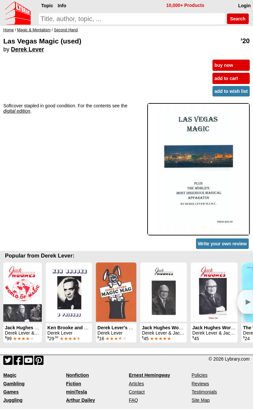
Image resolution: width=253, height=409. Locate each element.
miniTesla (76, 392)
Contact (137, 392)
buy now (223, 65)
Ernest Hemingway (149, 375)
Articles (136, 383)
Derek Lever (27, 49)
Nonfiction (77, 375)
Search (238, 18)
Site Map (201, 400)
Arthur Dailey (80, 400)
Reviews (200, 383)
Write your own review (222, 243)
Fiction (73, 383)
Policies (200, 375)
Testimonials (204, 392)
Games (11, 392)
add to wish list (231, 91)
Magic (9, 375)
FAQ (133, 400)
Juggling (12, 400)
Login (244, 5)
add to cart (226, 78)
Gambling (14, 383)
